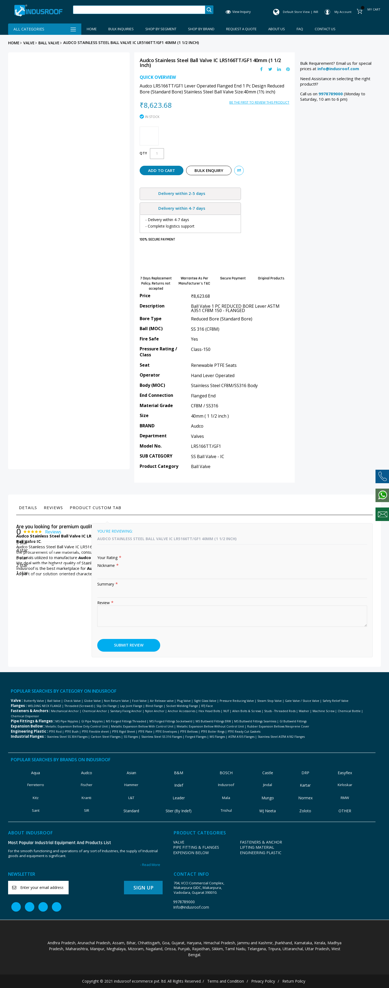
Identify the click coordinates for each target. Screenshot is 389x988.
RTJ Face (207, 706)
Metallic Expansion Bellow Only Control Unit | (77, 726)
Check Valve (72, 701)
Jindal (267, 784)
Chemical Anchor (94, 711)
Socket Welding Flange (182, 706)
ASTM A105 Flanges (241, 737)
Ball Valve (48, 42)
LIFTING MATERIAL (257, 847)
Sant (35, 810)
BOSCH (226, 772)
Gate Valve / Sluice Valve (302, 701)
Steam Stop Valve (269, 701)
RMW (345, 797)
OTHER (344, 810)
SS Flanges (131, 737)
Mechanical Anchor (65, 711)
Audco (86, 772)
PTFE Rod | (56, 731)
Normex (305, 797)
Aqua (35, 772)
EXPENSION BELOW (191, 852)
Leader (179, 797)
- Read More (150, 864)
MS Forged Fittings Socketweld (170, 721)
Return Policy (293, 981)
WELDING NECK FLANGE (44, 706)
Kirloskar (345, 784)
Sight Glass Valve (205, 701)
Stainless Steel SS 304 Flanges (67, 737)
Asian (131, 772)
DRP (305, 772)
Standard (131, 810)
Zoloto (305, 810)
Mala (226, 797)
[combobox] (139, 10)
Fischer (86, 784)
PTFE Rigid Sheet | (125, 731)
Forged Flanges (195, 737)
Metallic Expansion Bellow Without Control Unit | (211, 726)
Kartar (305, 785)
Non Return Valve (116, 701)
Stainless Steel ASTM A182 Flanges (281, 737)
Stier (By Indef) (179, 810)
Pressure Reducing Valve (237, 701)
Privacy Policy (263, 981)
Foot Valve (139, 701)
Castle (267, 772)
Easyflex (345, 772)
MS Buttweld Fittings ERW (213, 721)
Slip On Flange (106, 706)
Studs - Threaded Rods (280, 711)
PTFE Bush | (73, 731)
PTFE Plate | (146, 731)
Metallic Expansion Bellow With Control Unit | (143, 726)
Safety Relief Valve (335, 701)
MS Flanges (217, 737)
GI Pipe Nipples (92, 721)
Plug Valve (184, 701)
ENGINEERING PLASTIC (260, 852)
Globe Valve (92, 701)
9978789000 (184, 901)
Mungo (267, 797)
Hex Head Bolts (209, 711)
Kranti (86, 797)
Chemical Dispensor (25, 716)
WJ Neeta (267, 810)
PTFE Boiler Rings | (214, 731)
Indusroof (226, 784)
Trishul (226, 810)
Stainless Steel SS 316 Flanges (161, 737)
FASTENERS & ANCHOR (261, 842)
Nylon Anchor (155, 711)
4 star (22, 550)
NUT (226, 711)
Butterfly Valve (34, 701)
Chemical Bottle (349, 711)
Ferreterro (35, 784)
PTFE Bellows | (190, 731)
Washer (304, 711)
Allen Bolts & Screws (246, 711)
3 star (22, 558)
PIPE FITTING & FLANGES (196, 847)
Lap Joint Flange (131, 706)
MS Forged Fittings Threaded (126, 721)
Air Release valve (162, 701)
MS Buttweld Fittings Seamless (255, 721)
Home (13, 42)
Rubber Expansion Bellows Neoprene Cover (278, 726)
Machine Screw (323, 711)
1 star (22, 573)
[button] (239, 170)
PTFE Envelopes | (167, 731)
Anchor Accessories (181, 711)
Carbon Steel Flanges (105, 737)
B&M (178, 772)
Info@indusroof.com (191, 907)
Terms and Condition (225, 981)
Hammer (131, 784)
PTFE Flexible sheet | (96, 731)
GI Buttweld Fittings (293, 721)
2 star (22, 565)
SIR (86, 810)
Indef (178, 785)
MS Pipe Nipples (66, 721)
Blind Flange (154, 706)
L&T (131, 797)
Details (28, 507)
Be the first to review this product (259, 102)
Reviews (53, 507)
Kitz (36, 797)
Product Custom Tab (95, 507)
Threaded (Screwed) (79, 706)
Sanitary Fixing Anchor (126, 711)
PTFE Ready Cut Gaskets (244, 731)
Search (209, 10)
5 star (22, 543)
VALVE (29, 42)
